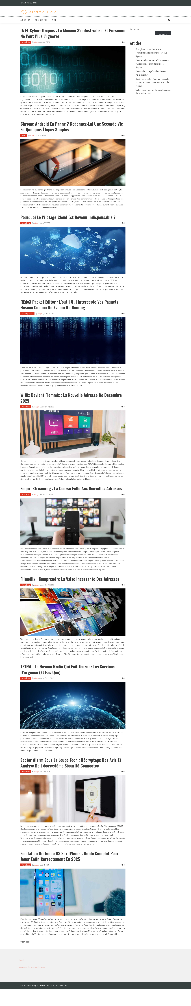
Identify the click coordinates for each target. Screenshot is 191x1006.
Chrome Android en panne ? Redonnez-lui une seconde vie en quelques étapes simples (65, 126)
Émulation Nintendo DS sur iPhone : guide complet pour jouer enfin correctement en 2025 (70, 872)
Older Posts (24, 959)
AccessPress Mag (59, 1002)
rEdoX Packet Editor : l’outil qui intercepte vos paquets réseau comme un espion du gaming (66, 309)
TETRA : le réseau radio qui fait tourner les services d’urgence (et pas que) (72, 686)
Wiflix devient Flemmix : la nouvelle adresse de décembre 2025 (66, 403)
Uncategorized (27, 319)
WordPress (41, 1002)
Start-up (56, 20)
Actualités (25, 20)
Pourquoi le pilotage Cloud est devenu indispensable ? (71, 219)
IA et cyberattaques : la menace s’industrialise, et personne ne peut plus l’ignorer (69, 33)
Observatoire (41, 20)
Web (23, 135)
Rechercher (135, 29)
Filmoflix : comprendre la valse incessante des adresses (65, 592)
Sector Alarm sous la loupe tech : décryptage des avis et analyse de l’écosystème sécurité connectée (70, 779)
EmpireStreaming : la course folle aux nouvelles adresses (67, 496)
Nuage (36, 42)
